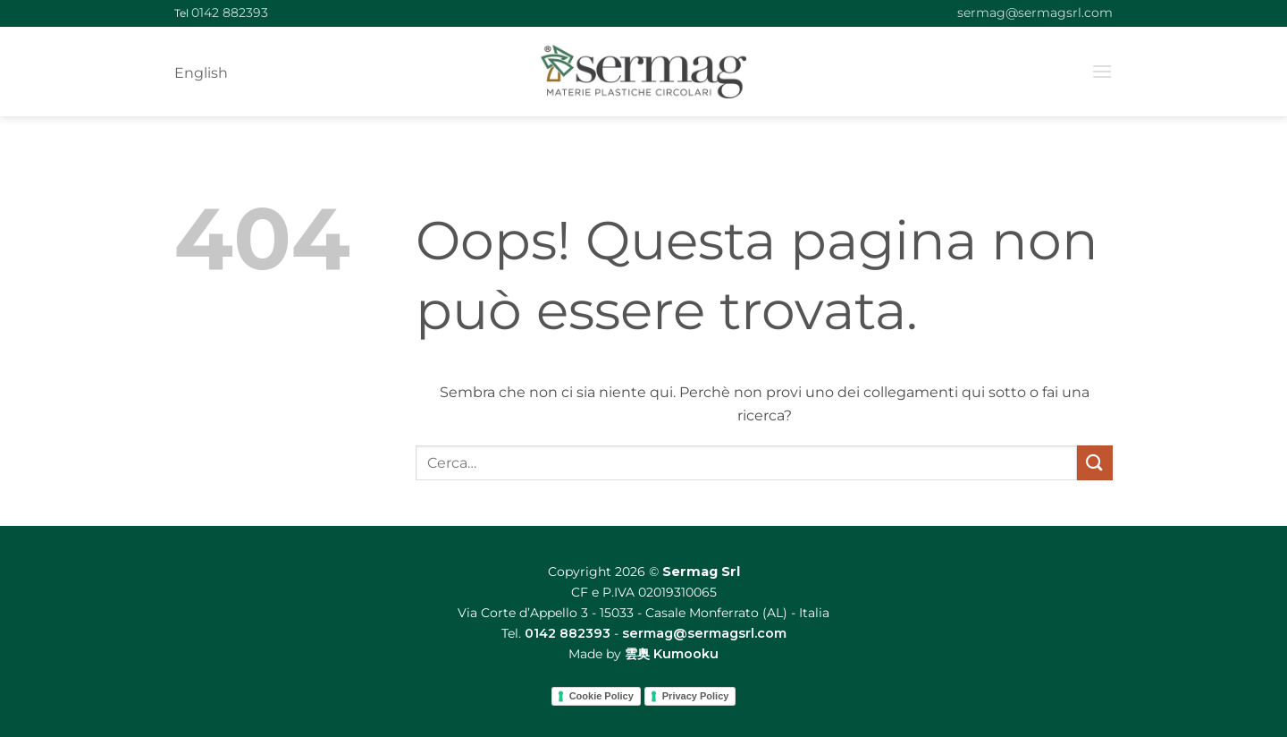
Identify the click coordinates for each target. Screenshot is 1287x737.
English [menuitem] (201, 72)
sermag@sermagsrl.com (1035, 12)
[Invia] (1095, 462)
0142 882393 (229, 12)
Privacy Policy (695, 695)
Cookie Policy (601, 695)
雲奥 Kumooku (672, 654)
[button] (1102, 71)
